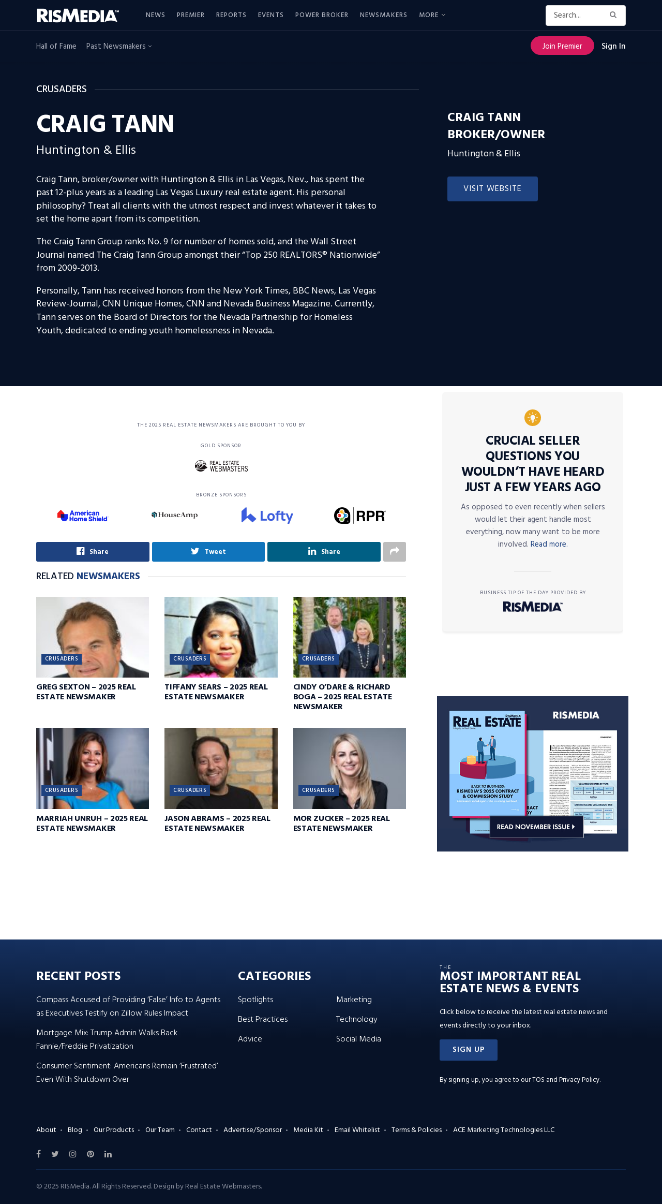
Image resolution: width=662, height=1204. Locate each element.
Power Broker (322, 15)
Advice (250, 1039)
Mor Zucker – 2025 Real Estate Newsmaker (341, 823)
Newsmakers (384, 15)
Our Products (114, 1130)
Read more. (549, 544)
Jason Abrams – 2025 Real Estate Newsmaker (217, 823)
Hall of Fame (56, 46)
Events (271, 15)
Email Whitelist (357, 1130)
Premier (191, 15)
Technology (357, 1019)
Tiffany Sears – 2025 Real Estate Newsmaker (215, 692)
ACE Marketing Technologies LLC (503, 1130)
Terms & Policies (417, 1130)
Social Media (358, 1039)
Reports (231, 15)
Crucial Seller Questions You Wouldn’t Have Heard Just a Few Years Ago (533, 464)
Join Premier (562, 46)
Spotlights (255, 1000)
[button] (469, 1050)
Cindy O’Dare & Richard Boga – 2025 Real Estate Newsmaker (342, 697)
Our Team (160, 1130)
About (46, 1130)
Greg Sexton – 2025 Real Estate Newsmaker (86, 692)
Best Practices (263, 1019)
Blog (75, 1130)
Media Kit (308, 1130)
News (156, 15)
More (429, 15)
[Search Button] (615, 15)
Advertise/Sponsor (252, 1130)
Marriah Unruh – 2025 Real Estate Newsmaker (92, 823)
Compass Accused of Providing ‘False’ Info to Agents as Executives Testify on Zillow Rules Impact (128, 1006)
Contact (199, 1130)
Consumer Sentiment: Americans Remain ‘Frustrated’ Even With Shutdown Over (127, 1073)
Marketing (354, 1000)
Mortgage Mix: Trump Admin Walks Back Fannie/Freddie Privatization (106, 1039)
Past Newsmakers (119, 46)
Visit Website (492, 189)
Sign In (613, 46)
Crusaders (61, 659)
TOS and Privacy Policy (565, 1080)
